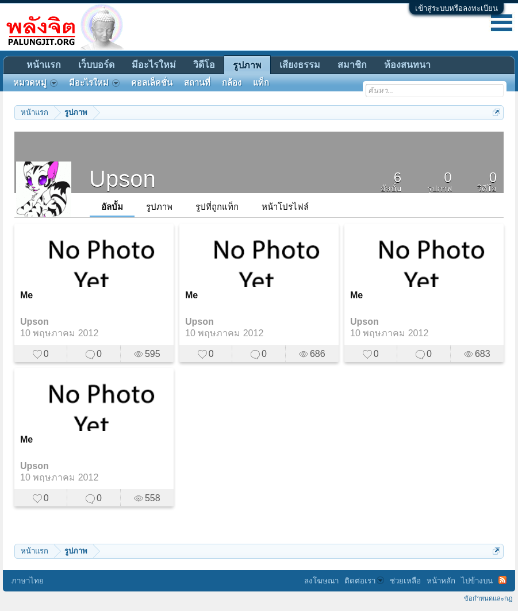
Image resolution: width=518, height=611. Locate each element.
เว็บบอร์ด (96, 65)
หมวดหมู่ (35, 82)
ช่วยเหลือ (405, 581)
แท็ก (261, 82)
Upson (34, 321)
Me (26, 295)
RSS (502, 580)
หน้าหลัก (441, 581)
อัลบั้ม (112, 207)
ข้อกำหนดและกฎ (488, 598)
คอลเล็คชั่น (151, 82)
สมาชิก (352, 65)
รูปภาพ (159, 207)
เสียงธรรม (299, 65)
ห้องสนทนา (407, 65)
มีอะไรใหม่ (154, 65)
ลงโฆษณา (321, 581)
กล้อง (231, 82)
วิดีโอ (204, 65)
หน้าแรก (43, 65)
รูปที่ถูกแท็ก (217, 207)
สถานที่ (197, 82)
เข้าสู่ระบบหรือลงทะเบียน (456, 8)
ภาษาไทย (27, 581)
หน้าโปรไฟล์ (285, 207)
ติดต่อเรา (364, 581)
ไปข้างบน (477, 581)
